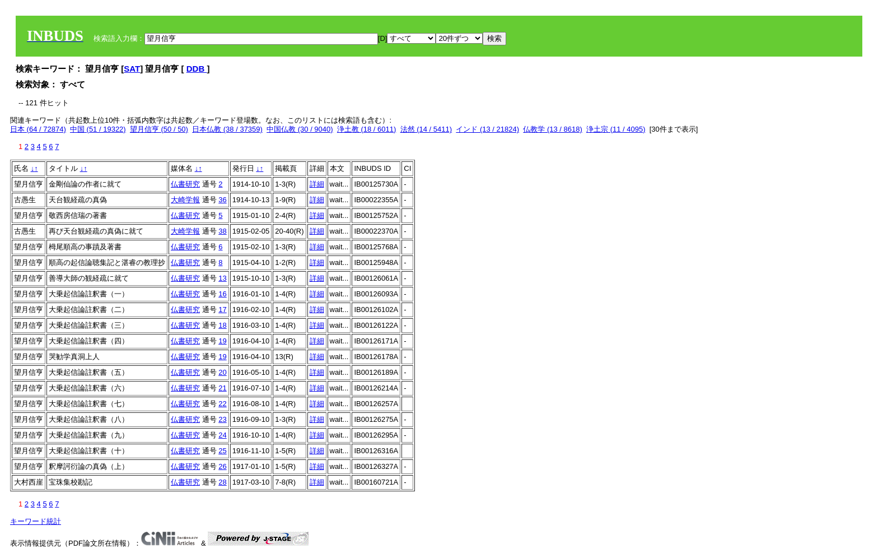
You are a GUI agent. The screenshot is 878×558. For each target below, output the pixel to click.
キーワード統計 (35, 521)
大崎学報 (185, 200)
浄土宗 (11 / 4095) (616, 129)
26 (222, 466)
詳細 (317, 184)
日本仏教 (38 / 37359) (227, 129)
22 (222, 403)
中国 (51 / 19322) (98, 129)
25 (222, 451)
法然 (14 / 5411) (426, 129)
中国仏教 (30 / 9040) (300, 129)
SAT (132, 68)
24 (222, 435)
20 (222, 372)
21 (222, 388)
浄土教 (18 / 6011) (366, 129)
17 (222, 309)
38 (222, 231)
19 (222, 341)
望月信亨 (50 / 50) (159, 129)
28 (222, 482)
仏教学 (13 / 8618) (552, 129)
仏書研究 (185, 184)
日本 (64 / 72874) (38, 129)
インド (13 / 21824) (487, 129)
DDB (196, 68)
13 (222, 278)
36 (222, 200)
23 (222, 419)
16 (222, 294)
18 (222, 325)
